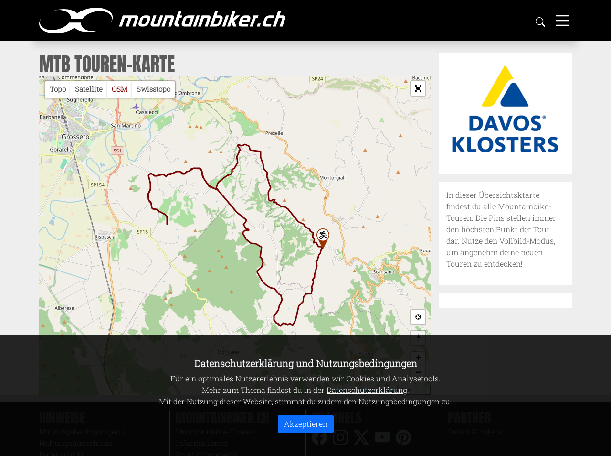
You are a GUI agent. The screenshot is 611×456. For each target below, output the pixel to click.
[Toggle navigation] (562, 20)
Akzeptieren (305, 424)
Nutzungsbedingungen (400, 401)
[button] (418, 88)
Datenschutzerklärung (367, 390)
